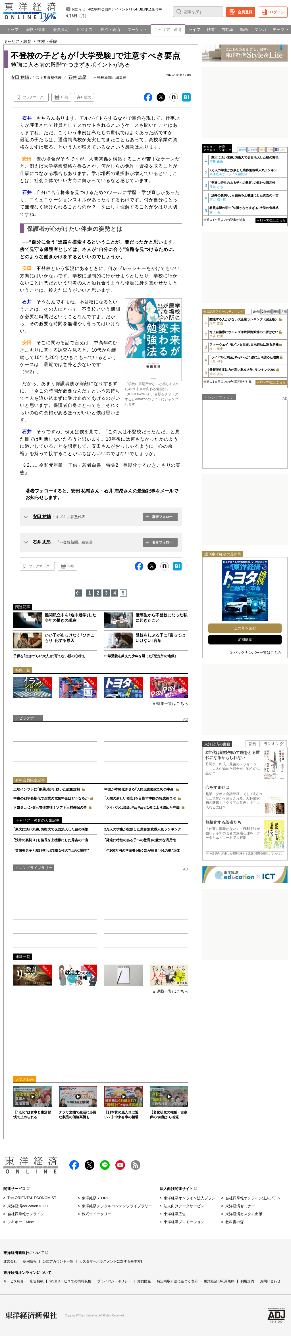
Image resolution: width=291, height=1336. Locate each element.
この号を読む (245, 628)
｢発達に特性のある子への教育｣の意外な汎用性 (140, 840)
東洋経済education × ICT (27, 1206)
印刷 (64, 97)
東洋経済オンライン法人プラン (189, 1198)
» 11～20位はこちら (271, 382)
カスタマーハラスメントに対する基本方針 (111, 1261)
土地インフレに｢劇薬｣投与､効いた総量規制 (46, 789)
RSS (135, 1165)
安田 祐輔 (42, 516)
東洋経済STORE (95, 1198)
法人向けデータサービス (184, 1206)
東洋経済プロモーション (184, 1222)
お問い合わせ (270, 1281)
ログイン (277, 12)
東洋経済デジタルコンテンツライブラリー (117, 1206)
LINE (105, 1165)
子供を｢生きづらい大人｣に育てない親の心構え (49, 656)
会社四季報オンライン (25, 1214)
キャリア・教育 (17, 41)
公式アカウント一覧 (58, 1261)
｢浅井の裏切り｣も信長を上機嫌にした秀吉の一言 (50, 840)
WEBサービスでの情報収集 (70, 1281)
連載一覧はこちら (172, 991)
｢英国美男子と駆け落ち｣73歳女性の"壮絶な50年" (51, 851)
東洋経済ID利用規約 (219, 1281)
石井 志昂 (42, 542)
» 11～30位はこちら (271, 220)
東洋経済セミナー (240, 1206)
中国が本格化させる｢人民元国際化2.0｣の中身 (139, 789)
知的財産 (144, 1281)
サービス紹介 (13, 1281)
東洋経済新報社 (31, 1315)
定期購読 (245, 639)
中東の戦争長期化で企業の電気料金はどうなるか (50, 798)
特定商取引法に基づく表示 (177, 1281)
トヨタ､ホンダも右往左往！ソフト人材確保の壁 (50, 807)
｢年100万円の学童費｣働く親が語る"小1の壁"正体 (142, 851)
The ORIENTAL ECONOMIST (31, 1198)
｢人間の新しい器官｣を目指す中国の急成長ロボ (140, 798)
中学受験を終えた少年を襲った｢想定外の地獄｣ (140, 656)
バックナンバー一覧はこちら (258, 652)
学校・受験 (47, 41)
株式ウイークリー (96, 1214)
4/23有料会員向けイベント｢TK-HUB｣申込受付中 (125, 9)
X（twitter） (89, 1165)
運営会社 (10, 1261)
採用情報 (30, 1261)
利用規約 (247, 1281)
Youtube (120, 1165)
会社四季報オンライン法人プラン (253, 1198)
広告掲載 (36, 1281)
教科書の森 (234, 1222)
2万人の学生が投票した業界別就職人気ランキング (142, 829)
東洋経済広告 (175, 1214)
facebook (74, 1165)
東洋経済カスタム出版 (243, 1214)
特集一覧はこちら (172, 703)
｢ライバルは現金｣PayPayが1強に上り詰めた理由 (142, 807)
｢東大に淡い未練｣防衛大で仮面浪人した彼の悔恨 (50, 829)
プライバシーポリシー (114, 1281)
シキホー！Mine (20, 1222)
